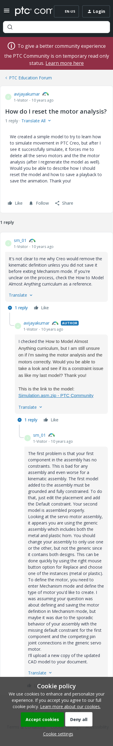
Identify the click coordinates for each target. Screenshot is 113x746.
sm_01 (20, 240)
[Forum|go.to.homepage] (29, 11)
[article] (56, 275)
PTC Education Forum (30, 78)
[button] (6, 12)
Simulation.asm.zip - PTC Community (55, 395)
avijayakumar (27, 94)
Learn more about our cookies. (70, 706)
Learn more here (65, 63)
